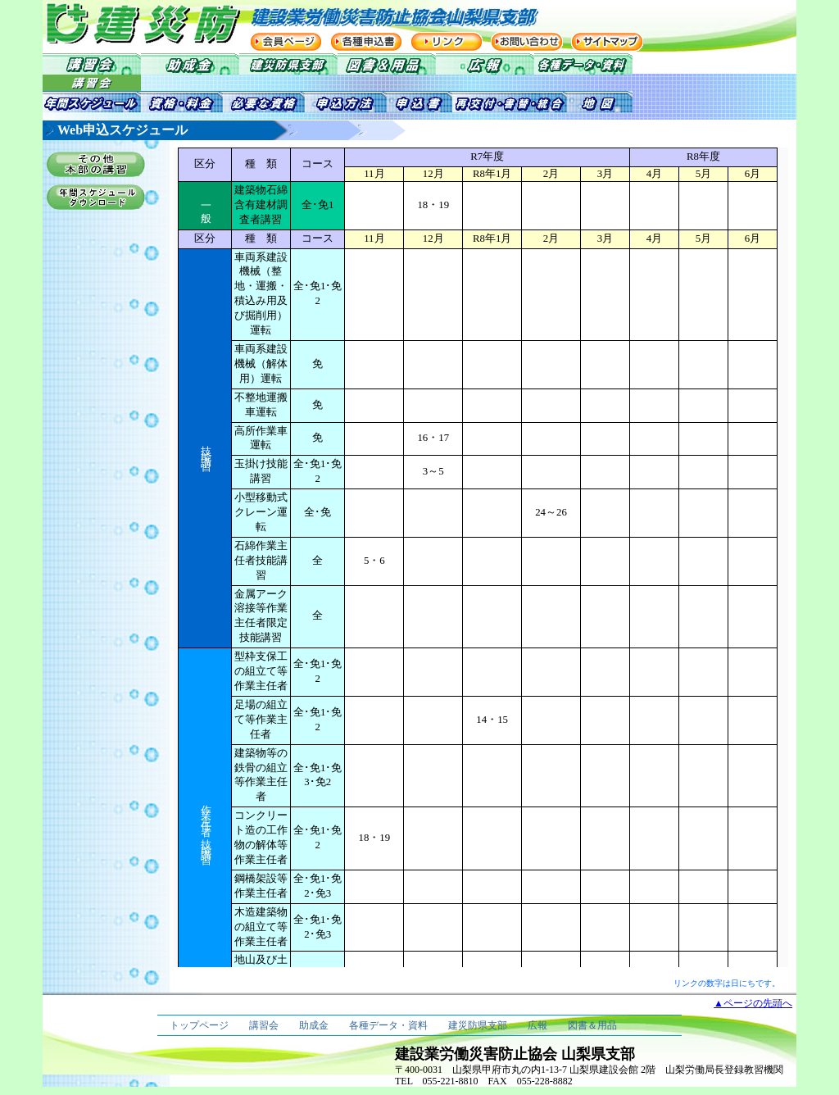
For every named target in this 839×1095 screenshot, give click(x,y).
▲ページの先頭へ (753, 1003)
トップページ (199, 1025)
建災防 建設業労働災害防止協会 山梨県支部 (124, 23)
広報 (537, 1025)
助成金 (314, 1025)
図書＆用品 (592, 1025)
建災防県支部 (477, 1025)
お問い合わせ (527, 42)
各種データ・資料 (388, 1025)
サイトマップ (607, 42)
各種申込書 (366, 42)
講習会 (264, 1025)
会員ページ (286, 42)
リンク (446, 42)
